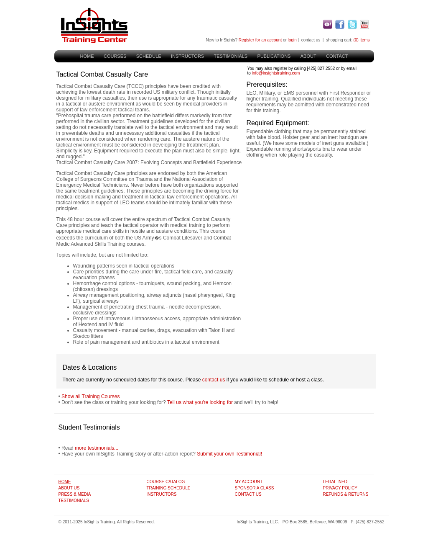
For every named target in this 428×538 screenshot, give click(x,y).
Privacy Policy (340, 488)
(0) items (362, 40)
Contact (337, 56)
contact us (311, 40)
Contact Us (248, 494)
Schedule (148, 56)
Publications (274, 56)
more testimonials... (96, 448)
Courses (115, 56)
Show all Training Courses (90, 396)
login (292, 40)
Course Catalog (166, 481)
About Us (69, 488)
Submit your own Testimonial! (229, 454)
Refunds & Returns (346, 494)
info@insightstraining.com (276, 73)
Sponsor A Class (254, 488)
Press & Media (75, 494)
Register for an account (260, 40)
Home (87, 56)
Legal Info (335, 481)
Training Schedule (169, 488)
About (308, 56)
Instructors (187, 56)
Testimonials (231, 56)
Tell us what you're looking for (200, 402)
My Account (249, 481)
